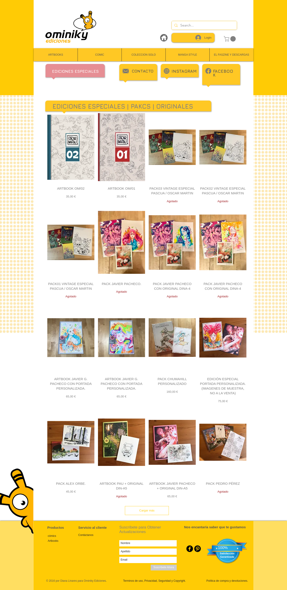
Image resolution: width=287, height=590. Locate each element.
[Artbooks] (63, 541)
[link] (230, 39)
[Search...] (203, 25)
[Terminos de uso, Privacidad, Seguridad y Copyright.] (154, 581)
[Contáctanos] (93, 535)
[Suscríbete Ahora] (164, 567)
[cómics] (63, 536)
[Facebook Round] (189, 548)
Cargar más (146, 510)
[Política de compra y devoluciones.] (226, 581)
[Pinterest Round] (197, 548)
